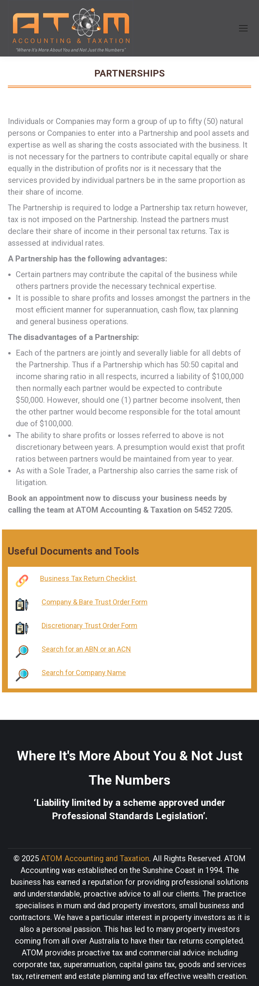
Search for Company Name (84, 672)
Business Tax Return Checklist (88, 578)
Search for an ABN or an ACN (86, 649)
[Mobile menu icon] (243, 28)
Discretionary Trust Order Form (89, 625)
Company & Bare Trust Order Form (95, 602)
